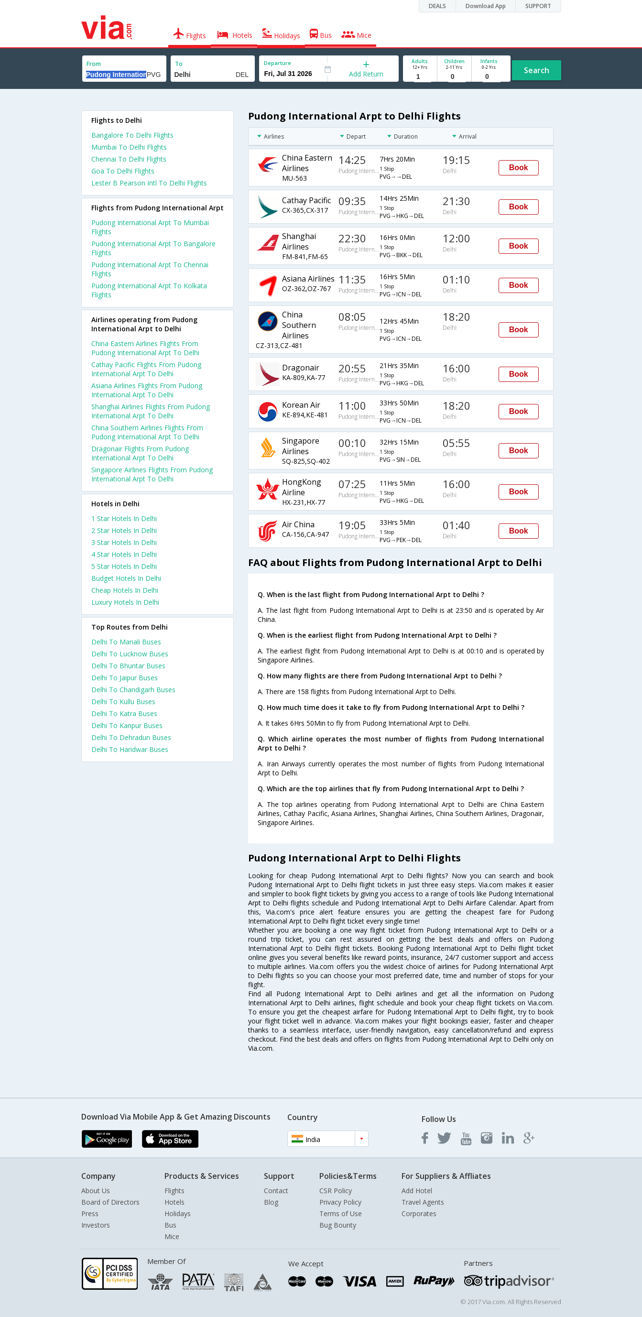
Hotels (174, 1202)
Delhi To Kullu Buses (123, 701)
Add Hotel (417, 1190)
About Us (95, 1190)
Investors (95, 1225)
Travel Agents (423, 1202)
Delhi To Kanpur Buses (127, 725)
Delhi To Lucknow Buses (129, 653)
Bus (170, 1225)
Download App (486, 6)
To (179, 64)
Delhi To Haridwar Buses (129, 749)
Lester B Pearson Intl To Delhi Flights (149, 182)
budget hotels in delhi (126, 578)
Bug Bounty (337, 1225)
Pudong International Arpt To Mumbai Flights (150, 227)
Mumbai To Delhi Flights (129, 147)
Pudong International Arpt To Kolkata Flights (149, 290)
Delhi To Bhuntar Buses (128, 665)
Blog (271, 1202)
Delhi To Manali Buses (126, 641)
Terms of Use (340, 1213)
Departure (277, 62)
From (94, 64)
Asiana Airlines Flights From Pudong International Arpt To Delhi (146, 390)
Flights (174, 1190)
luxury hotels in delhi (125, 602)
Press (89, 1213)
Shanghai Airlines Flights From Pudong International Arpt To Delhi (150, 411)
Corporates (419, 1213)
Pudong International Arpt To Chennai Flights (149, 269)
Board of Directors (110, 1202)
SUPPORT (538, 6)
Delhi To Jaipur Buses (124, 677)
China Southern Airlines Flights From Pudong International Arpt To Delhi (147, 432)
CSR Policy (335, 1190)
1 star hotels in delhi (124, 518)
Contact (276, 1190)
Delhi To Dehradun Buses (131, 737)
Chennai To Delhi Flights (128, 158)
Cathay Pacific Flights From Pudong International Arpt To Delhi (146, 369)
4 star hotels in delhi (124, 554)
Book (518, 167)
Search (536, 70)
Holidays (177, 1213)
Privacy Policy (340, 1202)
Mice (171, 1236)
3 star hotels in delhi (124, 542)
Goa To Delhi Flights (122, 170)
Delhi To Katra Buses (124, 713)
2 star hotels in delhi (124, 530)
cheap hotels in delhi (124, 590)
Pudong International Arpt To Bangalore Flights (153, 248)
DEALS (437, 6)
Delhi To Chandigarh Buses (133, 689)
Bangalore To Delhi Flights (132, 135)
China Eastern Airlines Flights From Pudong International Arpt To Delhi (145, 348)
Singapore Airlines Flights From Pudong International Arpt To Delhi (152, 474)
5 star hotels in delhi (124, 566)
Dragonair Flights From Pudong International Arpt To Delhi (140, 453)
